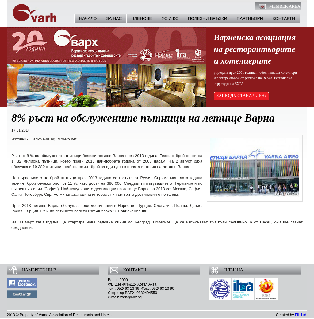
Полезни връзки (207, 18)
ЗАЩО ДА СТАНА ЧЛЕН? (241, 95)
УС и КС (170, 18)
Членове (141, 18)
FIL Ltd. (301, 315)
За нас (114, 18)
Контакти (284, 18)
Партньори (250, 18)
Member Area (285, 6)
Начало (88, 18)
